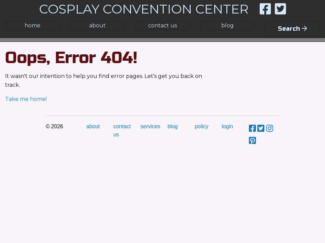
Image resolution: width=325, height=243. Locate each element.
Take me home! (26, 99)
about (97, 25)
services (150, 126)
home (32, 25)
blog (227, 25)
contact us (162, 25)
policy (201, 126)
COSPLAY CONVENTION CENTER (144, 9)
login (227, 126)
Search (292, 28)
